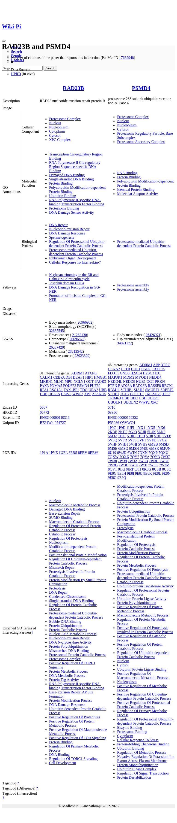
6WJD (122, 453)
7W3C (154, 461)
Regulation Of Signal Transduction (143, 773)
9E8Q (122, 478)
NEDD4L (115, 381)
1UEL (63, 453)
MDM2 (128, 377)
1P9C (112, 428)
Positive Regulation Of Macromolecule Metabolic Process (142, 675)
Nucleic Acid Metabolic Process (73, 634)
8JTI (138, 469)
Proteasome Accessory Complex (141, 142)
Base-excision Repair (64, 513)
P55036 (113, 423)
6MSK (154, 448)
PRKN (160, 381)
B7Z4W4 (47, 423)
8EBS (72, 453)
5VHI (133, 444)
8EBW (93, 453)
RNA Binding (127, 173)
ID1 (158, 373)
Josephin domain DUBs (66, 283)
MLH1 (59, 381)
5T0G (131, 436)
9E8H (122, 473)
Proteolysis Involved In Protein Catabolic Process (72, 574)
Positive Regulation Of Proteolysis (74, 717)
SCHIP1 (127, 390)
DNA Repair (58, 225)
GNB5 (125, 373)
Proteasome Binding (64, 208)
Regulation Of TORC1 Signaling (73, 759)
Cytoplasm (57, 131)
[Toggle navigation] (4, 41)
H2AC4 (136, 373)
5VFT (142, 440)
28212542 (75, 351)
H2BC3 (148, 373)
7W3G (113, 465)
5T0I (149, 436)
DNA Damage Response (67, 233)
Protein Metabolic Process (68, 671)
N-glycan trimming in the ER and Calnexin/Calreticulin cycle (74, 277)
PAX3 (44, 386)
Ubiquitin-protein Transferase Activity (145, 586)
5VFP (166, 436)
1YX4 (140, 428)
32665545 (56, 331)
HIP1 (89, 377)
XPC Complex (60, 140)
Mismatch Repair (62, 567)
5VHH (123, 444)
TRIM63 (114, 398)
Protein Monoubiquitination (137, 765)
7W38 (112, 461)
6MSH (134, 448)
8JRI (121, 469)
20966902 (84, 322)
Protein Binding (61, 183)
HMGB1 (100, 377)
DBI (68, 377)
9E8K (147, 473)
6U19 (112, 453)
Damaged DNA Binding (67, 175)
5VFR (122, 440)
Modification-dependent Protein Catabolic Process (72, 549)
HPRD (16, 74)
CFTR (125, 369)
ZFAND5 (99, 394)
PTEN (112, 386)
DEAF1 (78, 377)
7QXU (163, 453)
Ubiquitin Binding (62, 196)
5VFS (132, 440)
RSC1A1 (56, 390)
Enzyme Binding (129, 727)
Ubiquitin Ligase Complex (136, 769)
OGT (90, 381)
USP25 (66, 394)
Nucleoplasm (58, 127)
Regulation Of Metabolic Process (141, 752)
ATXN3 (91, 373)
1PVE (53, 453)
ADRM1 (77, 373)
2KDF (122, 432)
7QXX (124, 457)
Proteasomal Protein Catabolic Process (77, 655)
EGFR (146, 369)
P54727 (60, 423)
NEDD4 (155, 377)
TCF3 (124, 394)
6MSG (123, 448)
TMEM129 (153, 394)
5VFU (151, 440)
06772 (44, 412)
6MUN (165, 448)
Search (16, 52)
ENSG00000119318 (55, 417)
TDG (84, 390)
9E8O (112, 478)
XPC (87, 394)
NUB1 (141, 381)
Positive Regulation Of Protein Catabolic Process (139, 646)
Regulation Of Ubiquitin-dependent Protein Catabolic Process (75, 561)
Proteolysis (57, 588)
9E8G (112, 473)
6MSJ (144, 448)
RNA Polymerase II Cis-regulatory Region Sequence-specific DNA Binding (74, 167)
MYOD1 (141, 377)
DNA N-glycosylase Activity (70, 642)
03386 (112, 412)
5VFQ (112, 440)
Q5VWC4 (127, 423)
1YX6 (160, 428)
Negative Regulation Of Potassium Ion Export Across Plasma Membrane (145, 759)
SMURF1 (152, 390)
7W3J (143, 465)
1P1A (44, 453)
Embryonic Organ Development (72, 258)
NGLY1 (79, 381)
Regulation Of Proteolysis (68, 538)
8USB (156, 469)
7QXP (152, 453)
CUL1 (135, 369)
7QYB (155, 457)
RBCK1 (168, 386)
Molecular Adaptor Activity (137, 194)
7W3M (164, 465)
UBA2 (93, 390)
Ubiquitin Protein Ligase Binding (141, 669)
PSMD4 (141, 88)
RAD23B (73, 88)
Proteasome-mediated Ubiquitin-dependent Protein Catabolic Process (76, 252)
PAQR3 (100, 381)
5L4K (151, 432)
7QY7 (134, 457)
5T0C (122, 436)
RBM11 (114, 390)
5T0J (158, 436)
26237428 (56, 347)
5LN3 (161, 432)
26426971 (153, 335)
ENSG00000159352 (123, 417)
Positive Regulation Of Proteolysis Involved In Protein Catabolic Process (145, 630)
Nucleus (55, 123)
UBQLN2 (130, 402)
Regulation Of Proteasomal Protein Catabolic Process (75, 528)
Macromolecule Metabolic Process (74, 505)
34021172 (124, 343)
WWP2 (77, 394)
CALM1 (46, 377)
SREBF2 (167, 390)
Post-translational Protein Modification (78, 555)
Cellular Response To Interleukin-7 (75, 262)
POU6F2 (69, 386)
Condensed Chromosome (67, 596)
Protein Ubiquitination (65, 626)
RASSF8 (154, 386)
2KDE (112, 432)
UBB (103, 390)
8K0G (146, 469)
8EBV (82, 453)
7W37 (165, 457)
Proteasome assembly (133, 285)
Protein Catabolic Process (68, 630)
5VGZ (162, 440)
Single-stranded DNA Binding (71, 179)
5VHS (142, 444)
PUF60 (95, 386)
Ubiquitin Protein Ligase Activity (141, 599)
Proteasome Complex (65, 119)
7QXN (143, 453)
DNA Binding (59, 754)
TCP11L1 (137, 394)
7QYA (144, 457)
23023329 (82, 356)
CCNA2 (114, 369)
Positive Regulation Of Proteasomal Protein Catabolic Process (143, 705)
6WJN (132, 453)
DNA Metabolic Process (67, 675)
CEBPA (59, 377)
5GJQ (132, 432)
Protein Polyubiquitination (68, 646)
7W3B (143, 461)
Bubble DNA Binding (65, 621)
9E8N (166, 473)
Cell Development (62, 763)
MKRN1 (46, 381)
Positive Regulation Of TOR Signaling (77, 738)
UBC (43, 394)
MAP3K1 (115, 377)
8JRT (129, 469)
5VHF (112, 444)
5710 (111, 407)
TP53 (166, 394)
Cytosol (55, 135)
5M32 (112, 436)
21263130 (79, 335)
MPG (69, 381)
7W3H (124, 465)
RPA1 (44, 390)
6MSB (153, 444)
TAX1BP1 (71, 390)
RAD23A (125, 386)
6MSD (164, 444)
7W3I (134, 465)
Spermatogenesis (61, 237)
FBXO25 (158, 369)
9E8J (138, 473)
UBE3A (54, 394)
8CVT (112, 469)
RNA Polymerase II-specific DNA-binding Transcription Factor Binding (76, 202)
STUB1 (113, 394)
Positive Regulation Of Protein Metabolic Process (71, 723)
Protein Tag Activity (64, 680)
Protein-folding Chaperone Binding (143, 744)
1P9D (121, 428)
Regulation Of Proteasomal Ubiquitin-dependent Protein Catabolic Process (77, 244)
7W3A (132, 461)
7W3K (153, 465)
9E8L (157, 473)
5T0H (140, 436)
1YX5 (150, 428)
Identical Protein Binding (135, 189)
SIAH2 (139, 390)
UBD (143, 398)
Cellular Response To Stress (137, 740)
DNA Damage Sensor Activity (71, 212)
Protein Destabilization (134, 777)
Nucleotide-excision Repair (69, 229)
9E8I (130, 473)
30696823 (77, 339)
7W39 (122, 461)
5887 (43, 407)
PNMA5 (56, 386)
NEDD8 (129, 381)
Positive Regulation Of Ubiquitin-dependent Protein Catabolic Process (144, 696)
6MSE (112, 448)
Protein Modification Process (70, 700)
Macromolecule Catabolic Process (74, 522)
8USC (166, 469)
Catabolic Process (62, 534)
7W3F (164, 461)
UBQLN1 (115, 402)
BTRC (165, 365)
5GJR (142, 432)
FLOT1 (113, 373)
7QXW (113, 457)
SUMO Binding (61, 517)
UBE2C (153, 398)
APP (156, 365)
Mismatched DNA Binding (69, 651)
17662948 (126, 58)
